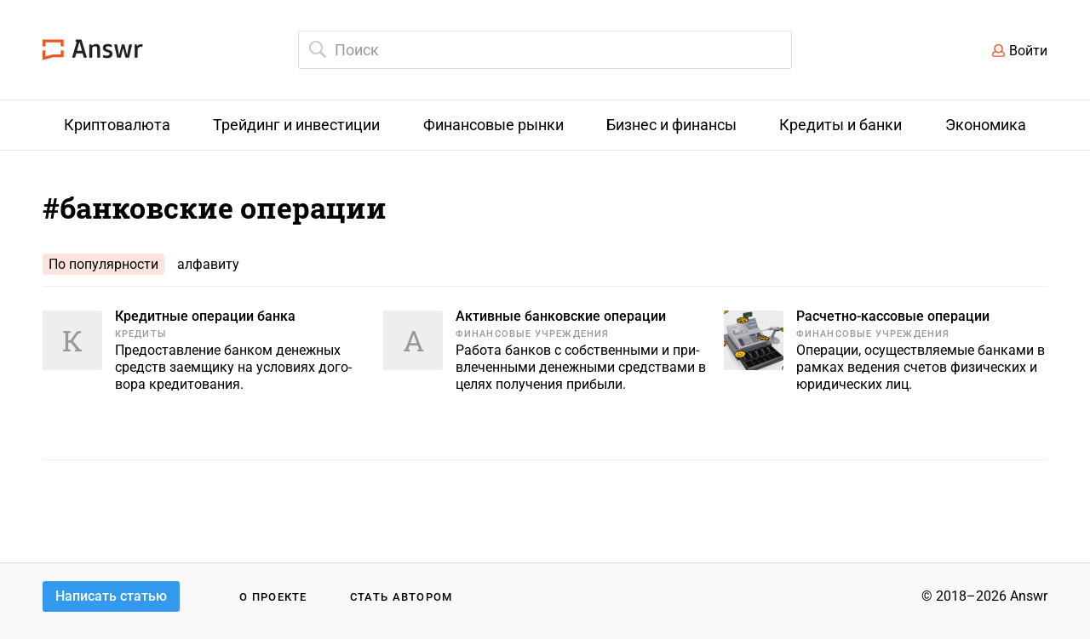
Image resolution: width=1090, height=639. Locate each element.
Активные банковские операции (561, 316)
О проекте (273, 597)
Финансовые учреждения (532, 333)
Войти (1028, 51)
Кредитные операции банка (205, 316)
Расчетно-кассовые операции (893, 316)
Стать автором (401, 597)
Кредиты (141, 333)
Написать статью (111, 596)
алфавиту (208, 264)
